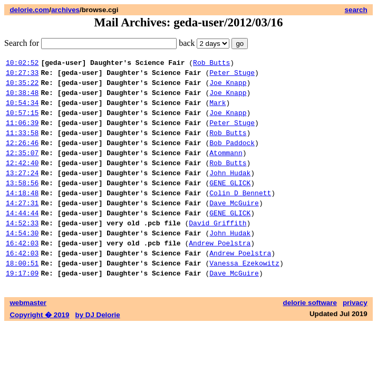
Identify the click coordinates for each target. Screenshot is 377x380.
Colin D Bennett (240, 215)
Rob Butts (211, 64)
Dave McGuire (234, 226)
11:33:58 (22, 145)
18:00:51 (22, 296)
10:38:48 (22, 98)
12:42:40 (22, 180)
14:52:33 (22, 249)
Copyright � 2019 (39, 350)
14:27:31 (22, 226)
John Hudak (229, 191)
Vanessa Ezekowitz (244, 296)
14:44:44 (22, 238)
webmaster (27, 337)
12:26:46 (22, 157)
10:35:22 (22, 87)
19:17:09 (22, 307)
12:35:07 (22, 168)
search (356, 10)
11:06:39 (22, 133)
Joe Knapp (227, 87)
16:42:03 (22, 273)
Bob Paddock (232, 157)
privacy (355, 337)
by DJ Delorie (97, 350)
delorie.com (29, 10)
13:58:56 (22, 203)
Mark (217, 110)
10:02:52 (22, 64)
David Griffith (217, 249)
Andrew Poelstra (219, 273)
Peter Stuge (232, 75)
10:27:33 (22, 75)
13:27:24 (22, 191)
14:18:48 (22, 215)
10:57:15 (22, 122)
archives (65, 10)
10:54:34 (22, 110)
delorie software (310, 337)
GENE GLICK (229, 203)
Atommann (225, 168)
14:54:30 (22, 261)
